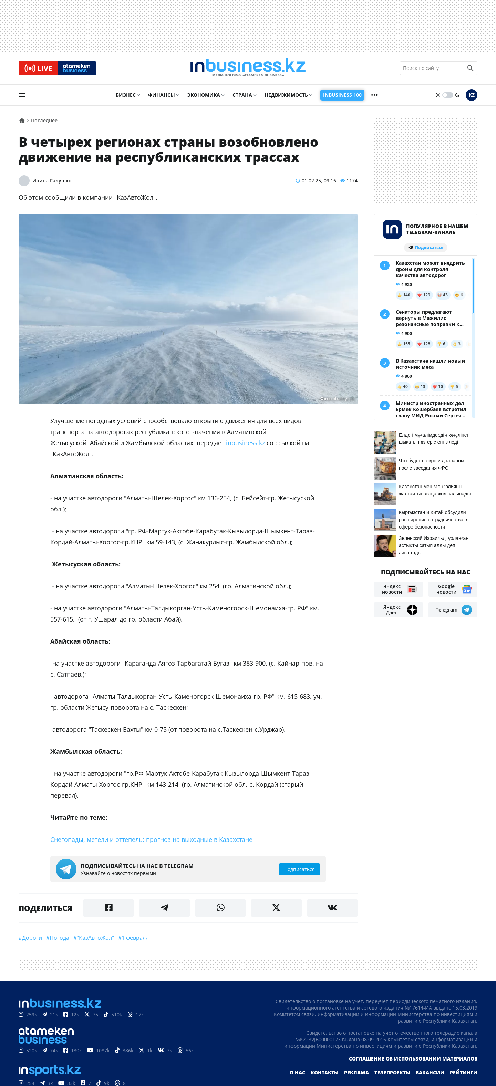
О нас (297, 1073)
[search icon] (470, 68)
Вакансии (430, 1073)
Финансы (161, 95)
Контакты (325, 1073)
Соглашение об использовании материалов (413, 1059)
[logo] (248, 68)
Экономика (203, 95)
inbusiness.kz (245, 443)
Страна (242, 95)
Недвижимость (286, 95)
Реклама (356, 1073)
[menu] (22, 95)
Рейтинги (463, 1073)
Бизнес (126, 95)
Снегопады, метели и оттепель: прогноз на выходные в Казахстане (151, 840)
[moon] (457, 95)
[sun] (438, 95)
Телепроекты (392, 1073)
